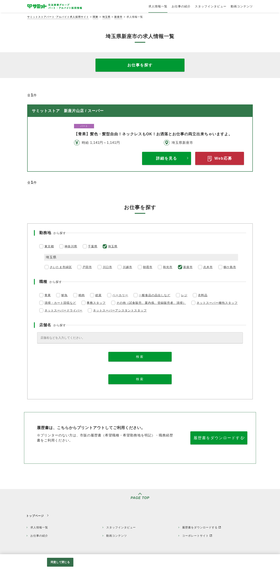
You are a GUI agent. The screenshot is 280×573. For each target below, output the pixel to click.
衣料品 (202, 295)
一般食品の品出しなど (154, 295)
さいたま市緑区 (61, 267)
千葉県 (92, 246)
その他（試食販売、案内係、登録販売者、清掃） (151, 302)
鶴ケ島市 (229, 267)
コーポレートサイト (195, 535)
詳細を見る (166, 158)
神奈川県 (71, 246)
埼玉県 (106, 16)
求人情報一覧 (39, 527)
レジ (184, 295)
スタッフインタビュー (121, 527)
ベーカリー (120, 295)
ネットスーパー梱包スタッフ (217, 302)
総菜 (98, 295)
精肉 (81, 295)
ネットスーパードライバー (63, 310)
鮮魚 (64, 295)
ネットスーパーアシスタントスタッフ (120, 310)
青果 (47, 295)
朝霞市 (147, 267)
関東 (95, 16)
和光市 (167, 267)
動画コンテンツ (116, 535)
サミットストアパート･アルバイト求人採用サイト (58, 16)
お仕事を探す (140, 65)
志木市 (208, 267)
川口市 (107, 267)
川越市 (127, 267)
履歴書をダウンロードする (219, 438)
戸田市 (87, 267)
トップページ (35, 515)
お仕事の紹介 (39, 535)
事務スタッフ (96, 302)
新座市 (118, 16)
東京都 (49, 246)
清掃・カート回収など (60, 302)
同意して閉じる (60, 562)
